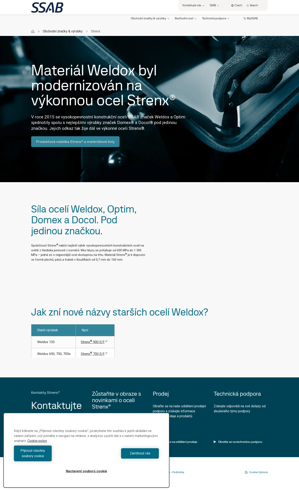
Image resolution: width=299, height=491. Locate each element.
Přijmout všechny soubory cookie (49, 456)
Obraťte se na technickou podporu (238, 442)
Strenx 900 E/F (94, 342)
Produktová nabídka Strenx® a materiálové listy (75, 141)
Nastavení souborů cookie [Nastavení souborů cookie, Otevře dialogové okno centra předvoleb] (86, 471)
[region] (86, 453)
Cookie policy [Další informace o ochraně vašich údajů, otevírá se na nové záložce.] (37, 446)
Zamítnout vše (123, 456)
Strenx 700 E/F (94, 354)
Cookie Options (256, 472)
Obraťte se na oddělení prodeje (175, 442)
